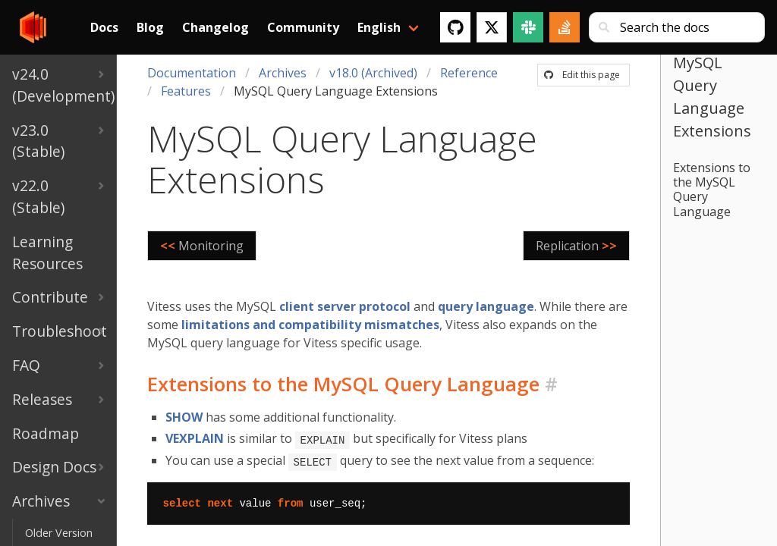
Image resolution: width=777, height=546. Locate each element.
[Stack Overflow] (564, 27)
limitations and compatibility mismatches (310, 324)
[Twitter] (492, 27)
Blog (150, 27)
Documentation (191, 72)
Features (186, 91)
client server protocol (345, 306)
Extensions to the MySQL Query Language (711, 189)
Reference (469, 72)
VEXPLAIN (194, 438)
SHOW (184, 417)
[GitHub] (455, 27)
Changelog (215, 27)
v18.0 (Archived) (373, 72)
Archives (283, 72)
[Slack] (528, 27)
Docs (104, 27)
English (379, 27)
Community (303, 27)
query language (486, 306)
